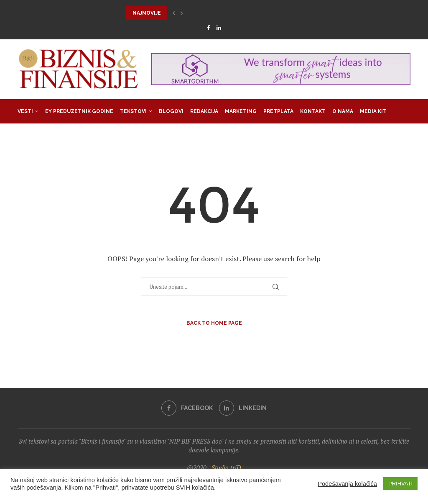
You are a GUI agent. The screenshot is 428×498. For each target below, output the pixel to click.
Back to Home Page (214, 323)
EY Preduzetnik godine (79, 111)
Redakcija (204, 111)
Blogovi (171, 111)
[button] (174, 13)
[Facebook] (208, 27)
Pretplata (278, 111)
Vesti (25, 111)
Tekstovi (133, 111)
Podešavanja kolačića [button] (347, 483)
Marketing (241, 111)
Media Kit (373, 111)
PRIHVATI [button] (400, 483)
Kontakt (313, 111)
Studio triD (226, 467)
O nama (342, 111)
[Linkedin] (219, 27)
